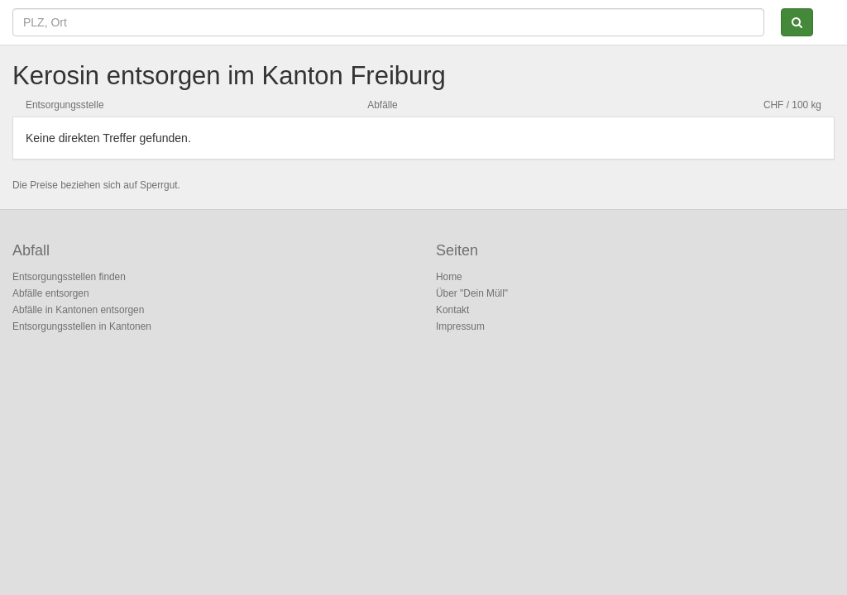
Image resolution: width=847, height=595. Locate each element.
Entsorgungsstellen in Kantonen (81, 326)
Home (449, 277)
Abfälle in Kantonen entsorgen (78, 310)
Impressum (460, 326)
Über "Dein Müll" (472, 293)
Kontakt (452, 310)
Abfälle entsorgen (50, 293)
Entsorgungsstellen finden (69, 277)
